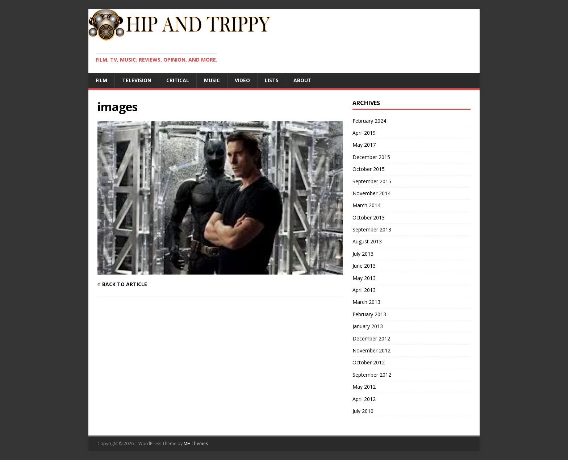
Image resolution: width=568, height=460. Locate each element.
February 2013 (369, 314)
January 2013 (367, 326)
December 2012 (371, 338)
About (302, 80)
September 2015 (371, 181)
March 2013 (366, 301)
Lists (272, 80)
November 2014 (371, 193)
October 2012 (368, 362)
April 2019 (364, 132)
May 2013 (364, 278)
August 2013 (367, 241)
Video (242, 80)
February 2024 (369, 120)
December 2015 (371, 157)
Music (212, 80)
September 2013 (371, 229)
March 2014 (366, 205)
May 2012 (364, 386)
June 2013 (364, 265)
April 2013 (364, 290)
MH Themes (196, 443)
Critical (177, 80)
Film (101, 80)
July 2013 (362, 253)
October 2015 (368, 169)
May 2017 (364, 144)
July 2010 (362, 410)
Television (136, 80)
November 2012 (371, 350)
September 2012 (371, 374)
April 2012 (364, 399)
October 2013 (368, 217)
